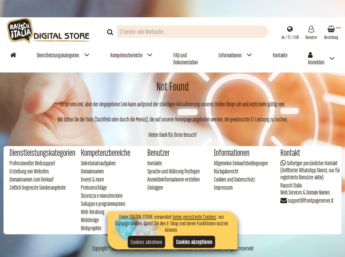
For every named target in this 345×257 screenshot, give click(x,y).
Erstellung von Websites (29, 171)
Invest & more (92, 179)
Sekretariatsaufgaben (98, 163)
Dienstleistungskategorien (58, 55)
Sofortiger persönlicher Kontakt (312, 163)
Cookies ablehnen (146, 242)
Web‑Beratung (92, 211)
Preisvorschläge (94, 187)
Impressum (223, 187)
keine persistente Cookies (194, 216)
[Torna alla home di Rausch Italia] (49, 31)
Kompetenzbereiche (126, 55)
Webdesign (90, 219)
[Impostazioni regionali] (290, 31)
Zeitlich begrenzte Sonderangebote (37, 187)
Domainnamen (92, 171)
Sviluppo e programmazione (103, 203)
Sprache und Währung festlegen (173, 171)
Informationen (230, 55)
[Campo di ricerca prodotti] (192, 31)
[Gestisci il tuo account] (311, 31)
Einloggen (155, 187)
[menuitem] (63, 59)
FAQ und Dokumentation (185, 59)
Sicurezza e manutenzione (101, 195)
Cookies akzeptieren (194, 242)
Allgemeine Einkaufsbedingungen (241, 163)
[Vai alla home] (13, 55)
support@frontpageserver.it (310, 200)
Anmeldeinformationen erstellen (173, 179)
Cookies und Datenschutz (234, 179)
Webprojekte (91, 228)
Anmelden (316, 59)
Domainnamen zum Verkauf (31, 179)
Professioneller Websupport (32, 163)
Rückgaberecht (226, 171)
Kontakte (280, 55)
